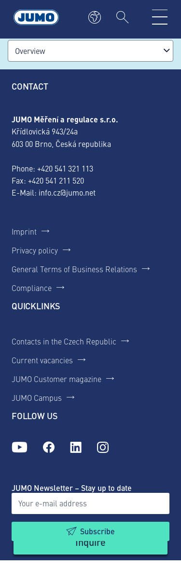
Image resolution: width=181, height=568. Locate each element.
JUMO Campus (37, 397)
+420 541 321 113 (65, 168)
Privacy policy (35, 250)
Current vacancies (42, 360)
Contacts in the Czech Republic (64, 341)
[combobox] (90, 51)
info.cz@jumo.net (67, 192)
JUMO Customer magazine (56, 378)
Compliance (32, 287)
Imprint (24, 231)
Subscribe (97, 531)
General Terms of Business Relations (74, 269)
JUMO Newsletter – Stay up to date (72, 487)
